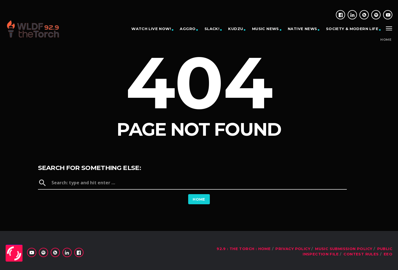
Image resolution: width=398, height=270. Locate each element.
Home (385, 39)
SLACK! (211, 28)
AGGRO (187, 28)
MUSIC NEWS (265, 28)
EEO (388, 254)
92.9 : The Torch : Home (244, 248)
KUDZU (235, 28)
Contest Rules (361, 254)
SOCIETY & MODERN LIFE (352, 28)
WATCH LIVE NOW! (151, 28)
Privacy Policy (292, 248)
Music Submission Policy (343, 248)
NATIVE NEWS (302, 28)
